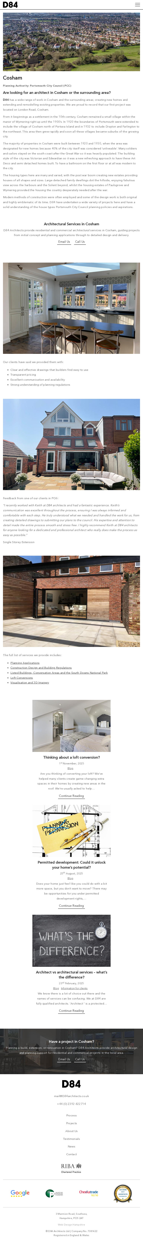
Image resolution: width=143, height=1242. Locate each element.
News (71, 1146)
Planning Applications (24, 663)
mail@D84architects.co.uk (71, 1096)
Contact (71, 1154)
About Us (71, 1131)
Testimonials (71, 1139)
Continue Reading (71, 796)
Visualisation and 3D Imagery (29, 682)
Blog (70, 768)
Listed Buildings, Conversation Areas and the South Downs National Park (59, 672)
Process (71, 1115)
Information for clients (74, 988)
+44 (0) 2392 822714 (71, 1104)
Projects (71, 1123)
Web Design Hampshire (71, 1224)
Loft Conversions (21, 677)
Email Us (64, 241)
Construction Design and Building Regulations (41, 667)
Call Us (80, 241)
